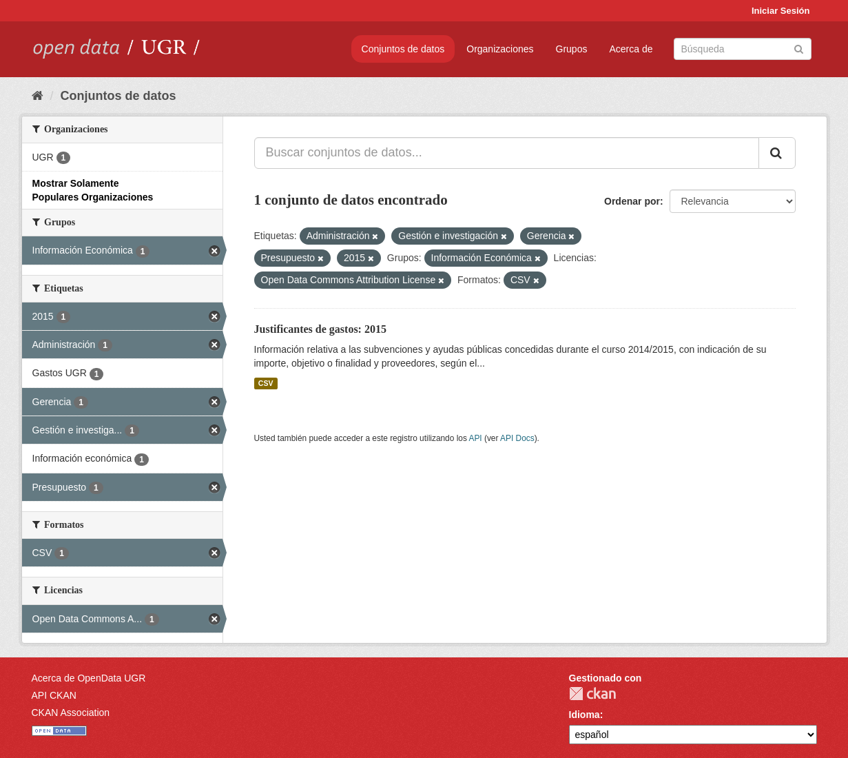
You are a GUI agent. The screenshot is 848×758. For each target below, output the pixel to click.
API (475, 438)
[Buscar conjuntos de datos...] (506, 153)
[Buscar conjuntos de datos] (742, 49)
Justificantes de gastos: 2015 (320, 329)
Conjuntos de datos (403, 48)
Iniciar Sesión (781, 11)
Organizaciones (499, 48)
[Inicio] (37, 96)
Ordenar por (632, 201)
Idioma (584, 714)
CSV (265, 383)
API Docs (517, 438)
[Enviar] (799, 48)
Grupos (572, 48)
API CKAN (54, 695)
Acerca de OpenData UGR (89, 678)
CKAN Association (71, 712)
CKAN (592, 693)
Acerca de (630, 48)
